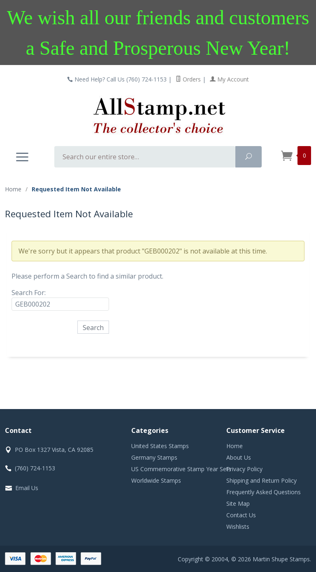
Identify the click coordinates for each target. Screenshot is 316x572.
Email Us (26, 488)
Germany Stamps (154, 457)
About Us (238, 457)
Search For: (29, 292)
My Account (229, 79)
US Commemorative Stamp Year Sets (181, 469)
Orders (188, 79)
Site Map (238, 503)
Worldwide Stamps (156, 480)
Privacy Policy (244, 469)
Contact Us (241, 515)
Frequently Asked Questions (263, 492)
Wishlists (237, 526)
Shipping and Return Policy (261, 480)
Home (13, 189)
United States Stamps (160, 446)
